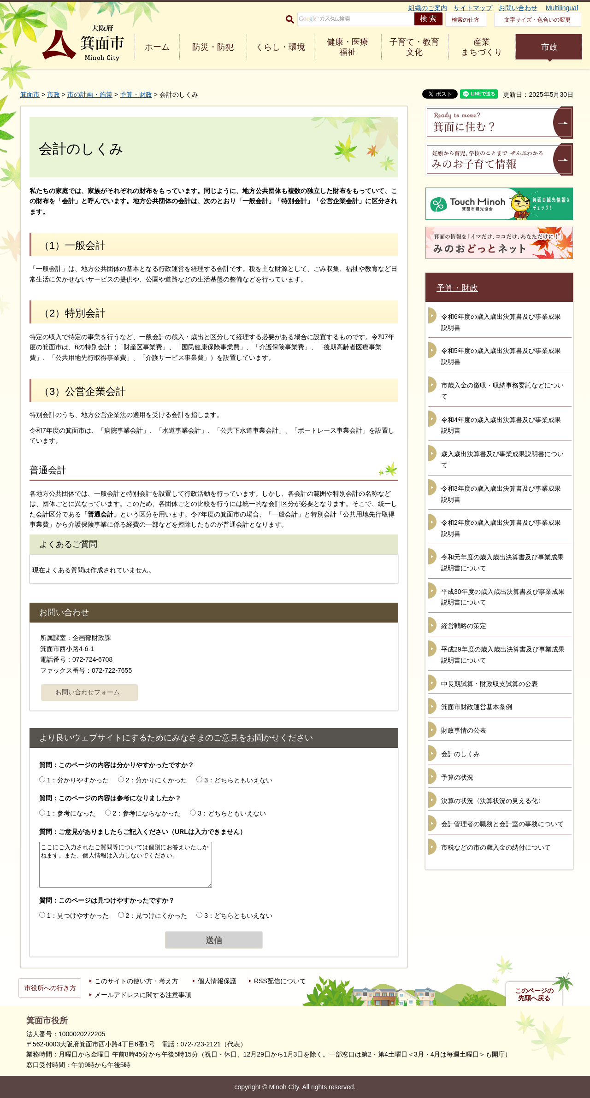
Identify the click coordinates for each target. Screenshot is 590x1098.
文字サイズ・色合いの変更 (537, 20)
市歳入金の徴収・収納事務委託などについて (502, 391)
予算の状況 (457, 777)
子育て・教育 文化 (414, 47)
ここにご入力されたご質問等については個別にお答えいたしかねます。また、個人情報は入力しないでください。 (125, 865)
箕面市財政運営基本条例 (476, 706)
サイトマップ (473, 8)
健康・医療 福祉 (347, 47)
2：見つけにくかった (157, 915)
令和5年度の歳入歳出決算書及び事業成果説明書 (501, 356)
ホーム (157, 47)
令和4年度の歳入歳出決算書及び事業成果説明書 (501, 425)
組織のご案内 (427, 8)
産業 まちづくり (481, 47)
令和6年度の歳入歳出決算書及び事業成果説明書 (501, 322)
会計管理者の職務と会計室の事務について (502, 824)
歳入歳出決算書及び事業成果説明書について (502, 459)
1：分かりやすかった (78, 780)
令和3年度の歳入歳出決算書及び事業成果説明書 (501, 494)
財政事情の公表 (463, 730)
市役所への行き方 (50, 988)
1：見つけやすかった (78, 915)
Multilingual (562, 8)
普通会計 (48, 470)
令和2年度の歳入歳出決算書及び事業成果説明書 (501, 528)
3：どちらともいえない (238, 780)
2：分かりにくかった (157, 780)
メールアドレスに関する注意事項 (142, 994)
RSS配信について (280, 981)
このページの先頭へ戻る (534, 994)
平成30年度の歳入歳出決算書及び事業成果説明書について (503, 597)
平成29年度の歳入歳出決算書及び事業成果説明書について (503, 655)
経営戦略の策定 (463, 625)
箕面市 (30, 94)
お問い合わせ (518, 8)
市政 (549, 47)
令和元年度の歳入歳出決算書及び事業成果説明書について (502, 562)
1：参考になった (71, 813)
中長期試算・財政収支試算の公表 (489, 683)
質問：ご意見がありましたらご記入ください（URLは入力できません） (142, 831)
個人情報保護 (217, 981)
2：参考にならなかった (147, 813)
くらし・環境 (280, 47)
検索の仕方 (465, 20)
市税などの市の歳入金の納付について (496, 847)
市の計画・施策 (89, 94)
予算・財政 (136, 94)
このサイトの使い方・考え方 (136, 981)
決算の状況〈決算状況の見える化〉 (492, 800)
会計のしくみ (460, 753)
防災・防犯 (213, 47)
